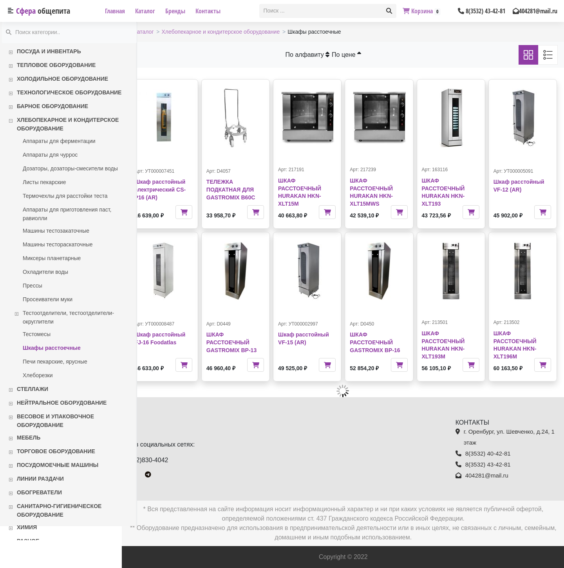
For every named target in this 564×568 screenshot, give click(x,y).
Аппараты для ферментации (59, 141)
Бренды (175, 11)
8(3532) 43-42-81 (481, 11)
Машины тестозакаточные (56, 231)
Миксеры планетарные (52, 258)
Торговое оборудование (56, 451)
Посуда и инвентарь (49, 51)
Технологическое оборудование (69, 92)
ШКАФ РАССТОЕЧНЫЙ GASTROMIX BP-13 (244, 342)
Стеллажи (32, 389)
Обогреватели (39, 492)
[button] (389, 11)
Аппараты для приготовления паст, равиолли (67, 213)
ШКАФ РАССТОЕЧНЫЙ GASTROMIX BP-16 (383, 342)
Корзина (422, 11)
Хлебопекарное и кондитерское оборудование (68, 124)
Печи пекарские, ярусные (55, 361)
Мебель (28, 437)
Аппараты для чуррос (50, 155)
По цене (354, 54)
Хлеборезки (38, 375)
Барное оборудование (52, 106)
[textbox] (321, 11)
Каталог (145, 11)
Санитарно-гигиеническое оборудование (59, 510)
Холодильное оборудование (62, 79)
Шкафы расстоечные (52, 348)
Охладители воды (45, 272)
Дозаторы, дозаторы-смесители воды (70, 168)
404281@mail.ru (535, 11)
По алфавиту (315, 54)
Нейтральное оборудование (62, 403)
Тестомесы (37, 334)
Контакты (208, 11)
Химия (27, 527)
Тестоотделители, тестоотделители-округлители (68, 317)
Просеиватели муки (47, 299)
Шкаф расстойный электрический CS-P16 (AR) (175, 189)
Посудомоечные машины (57, 465)
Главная (115, 11)
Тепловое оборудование (56, 65)
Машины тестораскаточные (58, 244)
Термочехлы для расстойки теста (65, 196)
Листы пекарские (44, 182)
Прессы (32, 285)
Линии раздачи (40, 479)
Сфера (43, 10)
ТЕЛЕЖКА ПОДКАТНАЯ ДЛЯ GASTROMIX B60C (243, 189)
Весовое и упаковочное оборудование (55, 420)
